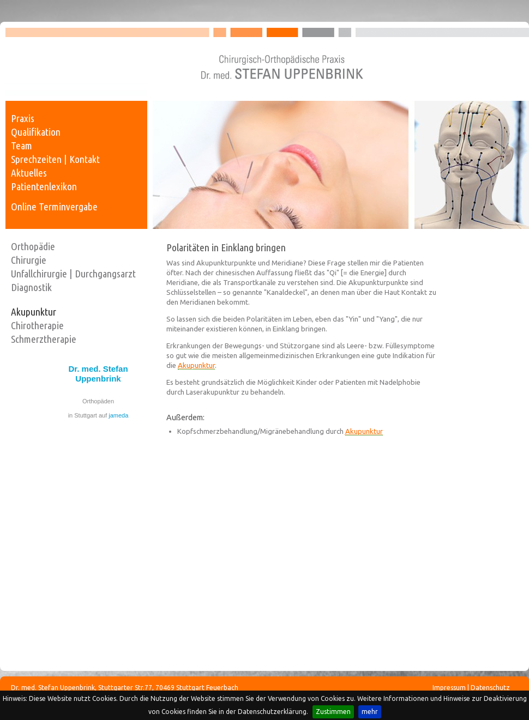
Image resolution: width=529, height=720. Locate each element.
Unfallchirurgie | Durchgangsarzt (73, 274)
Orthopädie (33, 246)
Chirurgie (28, 260)
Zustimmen (333, 711)
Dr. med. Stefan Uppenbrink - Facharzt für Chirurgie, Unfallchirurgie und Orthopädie (267, 61)
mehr (370, 711)
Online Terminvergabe (54, 207)
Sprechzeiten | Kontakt (55, 159)
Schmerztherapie (43, 339)
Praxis (22, 118)
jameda (118, 415)
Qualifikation (36, 132)
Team (21, 146)
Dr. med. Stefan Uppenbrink (98, 373)
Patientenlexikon (44, 186)
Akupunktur (33, 312)
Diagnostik (31, 287)
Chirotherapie (37, 325)
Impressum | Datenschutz (471, 687)
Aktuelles (29, 173)
